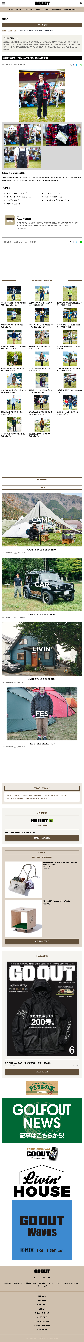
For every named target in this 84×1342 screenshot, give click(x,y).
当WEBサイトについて (72, 1283)
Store (46, 9)
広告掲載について (30, 1283)
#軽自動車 (37, 795)
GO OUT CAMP (70, 9)
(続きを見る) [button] (21, 228)
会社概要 (7, 1283)
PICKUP (19, 9)
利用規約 (41, 1283)
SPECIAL (29, 9)
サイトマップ (42, 1286)
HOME (4, 31)
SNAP (38, 9)
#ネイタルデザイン (32, 798)
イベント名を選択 (42, 25)
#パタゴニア (45, 798)
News (10, 9)
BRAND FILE (42, 1313)
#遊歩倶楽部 (27, 795)
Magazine (56, 9)
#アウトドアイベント (51, 795)
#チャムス (17, 795)
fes (15, 31)
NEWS (42, 1296)
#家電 (9, 795)
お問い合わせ (17, 1283)
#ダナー (63, 795)
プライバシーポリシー (54, 1283)
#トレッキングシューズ (15, 798)
